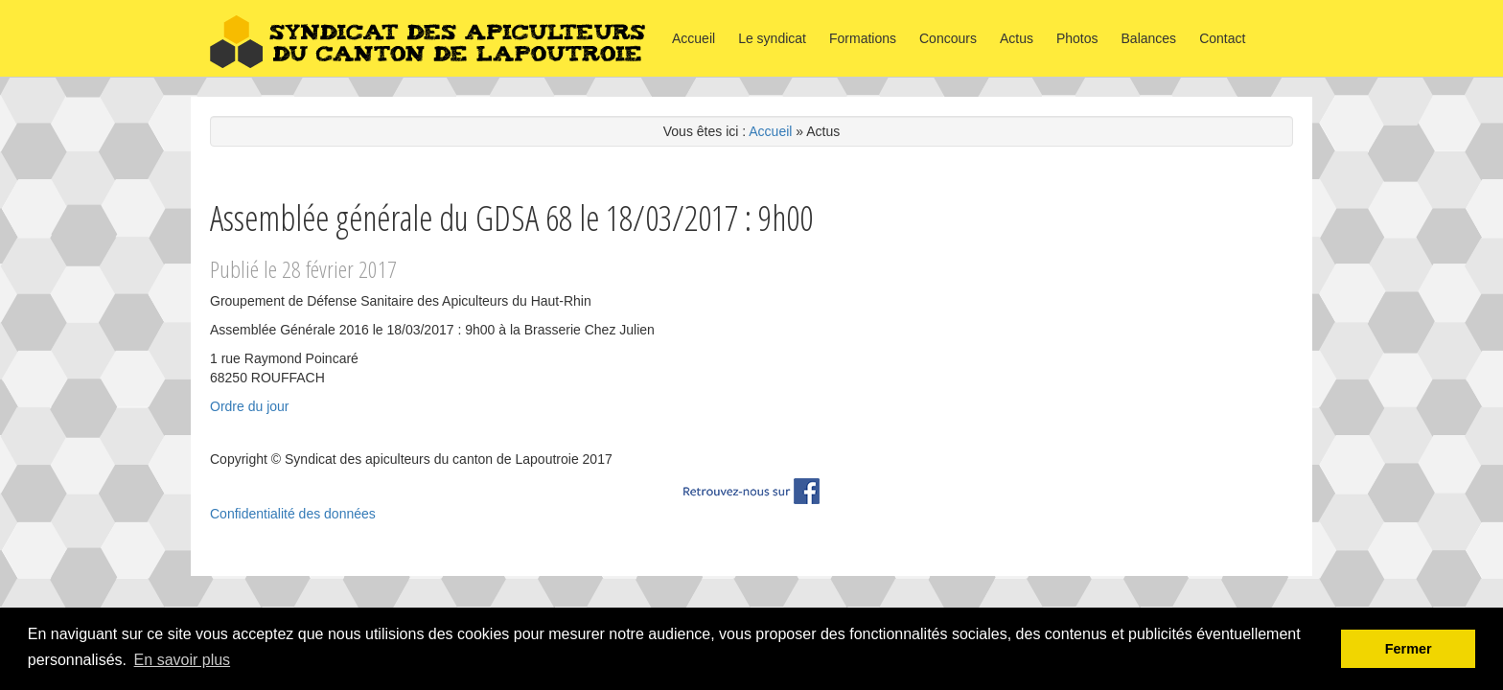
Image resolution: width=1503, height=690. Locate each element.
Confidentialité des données (293, 513)
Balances (1149, 38)
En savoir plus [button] (182, 660)
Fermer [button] (1408, 648)
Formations (862, 38)
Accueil (693, 38)
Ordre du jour (249, 406)
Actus (1016, 38)
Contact (1222, 38)
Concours (948, 38)
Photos (1077, 38)
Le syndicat (772, 38)
